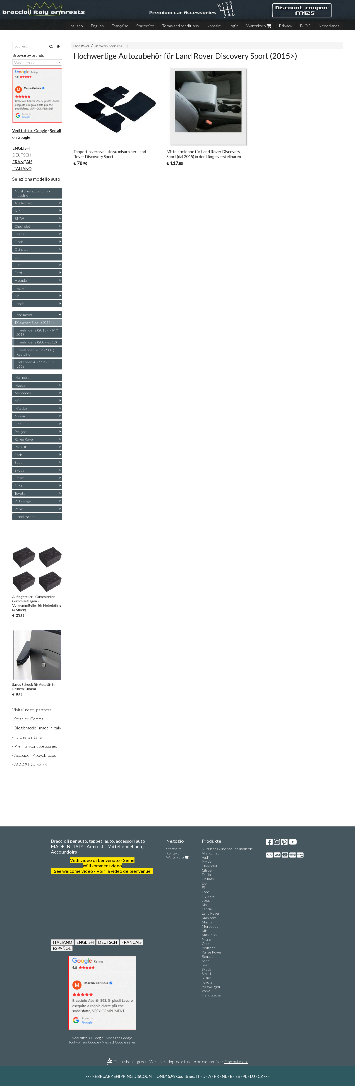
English (97, 25)
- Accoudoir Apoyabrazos (34, 755)
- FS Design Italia (27, 737)
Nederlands (329, 25)
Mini (17, 400)
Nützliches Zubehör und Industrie (32, 193)
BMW (19, 218)
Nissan (19, 416)
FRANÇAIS (131, 942)
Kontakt (214, 25)
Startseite (145, 25)
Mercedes (22, 393)
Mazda (19, 385)
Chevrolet (22, 226)
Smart (19, 478)
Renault (20, 447)
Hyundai (20, 280)
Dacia (19, 241)
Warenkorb (258, 25)
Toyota (19, 493)
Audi (17, 210)
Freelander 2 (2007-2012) (36, 342)
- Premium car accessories (34, 746)
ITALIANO (62, 942)
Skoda (19, 470)
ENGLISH (85, 942)
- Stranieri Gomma (27, 718)
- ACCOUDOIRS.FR (29, 764)
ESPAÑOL (62, 948)
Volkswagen (23, 501)
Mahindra (21, 377)
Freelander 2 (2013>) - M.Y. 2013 (37, 332)
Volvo (18, 509)
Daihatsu (21, 249)
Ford (18, 272)
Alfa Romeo (23, 203)
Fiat (17, 265)
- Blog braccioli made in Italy (36, 727)
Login (233, 25)
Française (120, 25)
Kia (16, 295)
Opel (18, 424)
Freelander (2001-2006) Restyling (35, 352)
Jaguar (19, 288)
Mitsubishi (22, 408)
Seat (18, 462)
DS (16, 257)
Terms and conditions (180, 25)
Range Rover (24, 439)
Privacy (285, 25)
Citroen (20, 234)
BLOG (305, 25)
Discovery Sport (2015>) (111, 46)
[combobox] (37, 62)
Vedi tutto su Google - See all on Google (102, 1038)
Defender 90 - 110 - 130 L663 (35, 364)
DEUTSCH (107, 942)
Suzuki (19, 485)
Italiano (76, 25)
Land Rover (81, 46)
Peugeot (21, 431)
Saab (18, 454)
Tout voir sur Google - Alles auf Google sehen (102, 1042)
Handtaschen (24, 516)
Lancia (19, 303)
